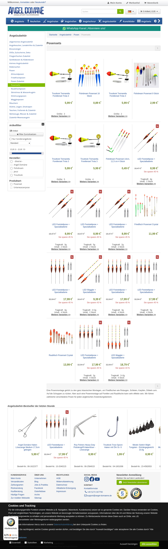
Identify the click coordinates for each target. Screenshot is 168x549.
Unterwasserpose (22, 187)
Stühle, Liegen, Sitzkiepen (20, 107)
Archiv (37, 495)
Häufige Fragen (17, 495)
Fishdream (18, 168)
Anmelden (25, 2)
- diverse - (18, 161)
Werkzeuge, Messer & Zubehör (23, 114)
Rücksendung (17, 488)
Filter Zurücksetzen (26, 134)
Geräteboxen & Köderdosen (21, 60)
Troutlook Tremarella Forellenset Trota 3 (61, 94)
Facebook (38, 488)
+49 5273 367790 (93, 491)
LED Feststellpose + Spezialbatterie (147, 160)
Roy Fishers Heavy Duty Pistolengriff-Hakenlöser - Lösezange (85, 447)
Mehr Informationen (17, 537)
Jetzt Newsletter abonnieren (133, 482)
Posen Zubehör (17, 81)
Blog (36, 481)
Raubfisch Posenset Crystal (61, 355)
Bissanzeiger (15, 49)
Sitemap (38, 498)
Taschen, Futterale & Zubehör (22, 110)
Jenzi (16, 171)
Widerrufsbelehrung (65, 481)
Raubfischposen (18, 89)
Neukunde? (40, 2)
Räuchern (13, 103)
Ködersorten (14, 67)
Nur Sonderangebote (21, 139)
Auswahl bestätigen (129, 544)
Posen (12, 70)
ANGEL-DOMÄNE (27, 11)
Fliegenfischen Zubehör (19, 56)
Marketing (48, 542)
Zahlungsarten (17, 485)
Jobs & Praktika (41, 485)
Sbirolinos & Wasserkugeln (23, 92)
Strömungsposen (19, 96)
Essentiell (16, 542)
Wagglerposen (17, 99)
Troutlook (18, 175)
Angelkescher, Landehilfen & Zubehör (26, 45)
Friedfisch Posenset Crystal (146, 224)
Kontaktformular (91, 488)
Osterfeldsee (40, 491)
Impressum (61, 491)
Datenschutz (61, 485)
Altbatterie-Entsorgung (66, 488)
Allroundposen (17, 74)
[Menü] (16, 518)
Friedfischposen (18, 78)
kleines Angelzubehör (18, 63)
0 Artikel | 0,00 (149, 11)
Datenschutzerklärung (63, 524)
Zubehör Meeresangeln (19, 117)
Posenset (18, 184)
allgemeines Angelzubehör (21, 42)
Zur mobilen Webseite (20, 498)
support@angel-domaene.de (98, 495)
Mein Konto (114, 3)
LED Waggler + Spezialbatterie (90, 291)
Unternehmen (40, 478)
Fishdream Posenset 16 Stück (89, 94)
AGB (58, 478)
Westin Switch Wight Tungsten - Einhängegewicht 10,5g (141, 447)
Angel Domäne (20, 164)
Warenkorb (151, 3)
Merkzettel (133, 3)
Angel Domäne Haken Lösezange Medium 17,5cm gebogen (28, 447)
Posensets (15, 85)
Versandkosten (17, 481)
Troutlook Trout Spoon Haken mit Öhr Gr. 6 (113, 446)
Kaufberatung (17, 491)
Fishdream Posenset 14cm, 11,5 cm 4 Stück (118, 160)
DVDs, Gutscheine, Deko (19, 52)
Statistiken (32, 542)
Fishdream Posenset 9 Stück (146, 93)
